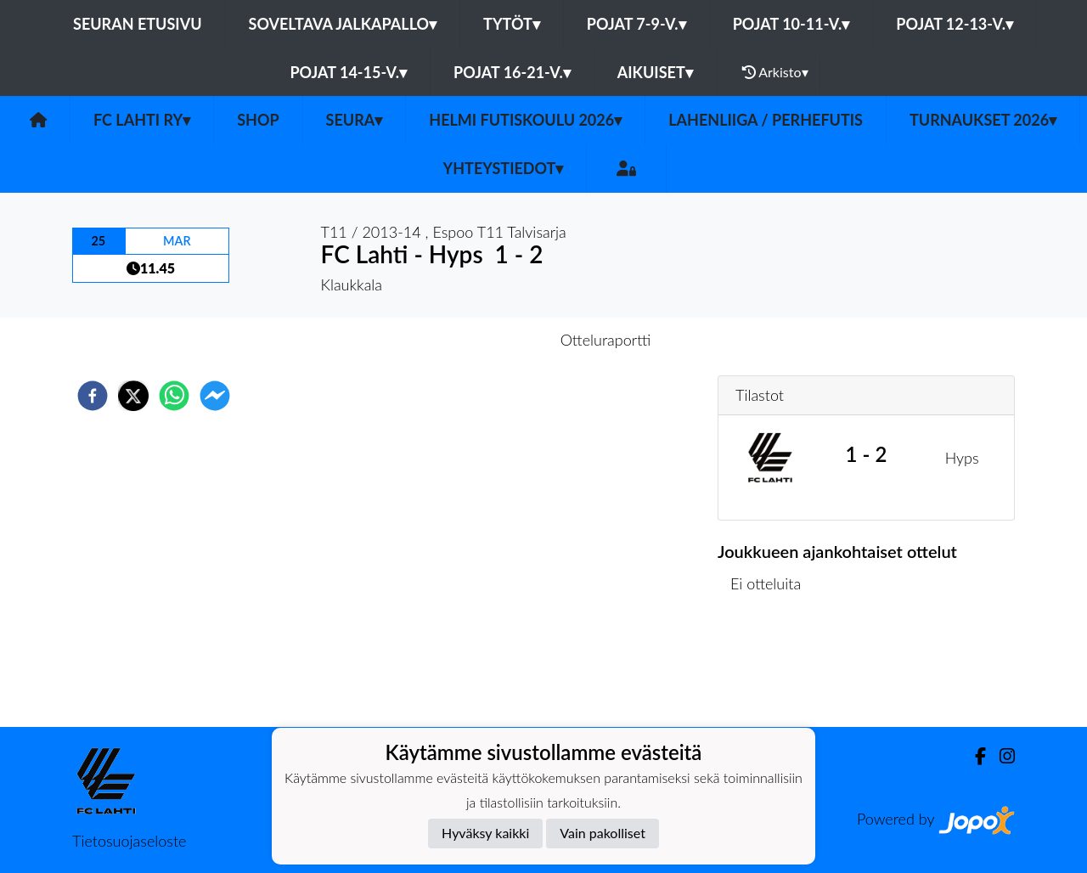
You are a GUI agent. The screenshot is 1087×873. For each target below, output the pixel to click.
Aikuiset (655, 72)
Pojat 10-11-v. (791, 23)
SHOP (258, 119)
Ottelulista (772, 670)
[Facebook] (973, 756)
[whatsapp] (174, 395)
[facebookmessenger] (215, 395)
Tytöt (511, 23)
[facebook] (92, 395)
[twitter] (133, 395)
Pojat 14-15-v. (348, 72)
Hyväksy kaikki (485, 833)
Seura (354, 119)
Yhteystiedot (503, 168)
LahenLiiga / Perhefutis (765, 119)
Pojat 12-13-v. (954, 23)
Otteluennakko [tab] (484, 339)
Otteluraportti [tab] (605, 339)
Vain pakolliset (602, 833)
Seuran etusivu (137, 23)
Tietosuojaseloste (129, 840)
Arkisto (775, 72)
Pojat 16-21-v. (512, 72)
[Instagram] (1000, 756)
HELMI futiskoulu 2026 (525, 119)
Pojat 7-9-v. (636, 23)
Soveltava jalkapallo (343, 23)
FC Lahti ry (141, 119)
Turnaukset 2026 (983, 119)
